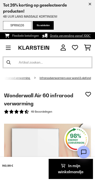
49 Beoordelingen (41, 111)
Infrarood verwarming (17, 77)
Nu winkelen (43, 25)
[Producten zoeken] (47, 62)
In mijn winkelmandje (70, 169)
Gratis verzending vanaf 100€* (70, 35)
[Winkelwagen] (87, 47)
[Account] (63, 47)
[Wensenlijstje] (75, 47)
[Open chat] (83, 152)
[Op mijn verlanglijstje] (88, 94)
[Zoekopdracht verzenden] (9, 62)
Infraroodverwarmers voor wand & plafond (65, 77)
